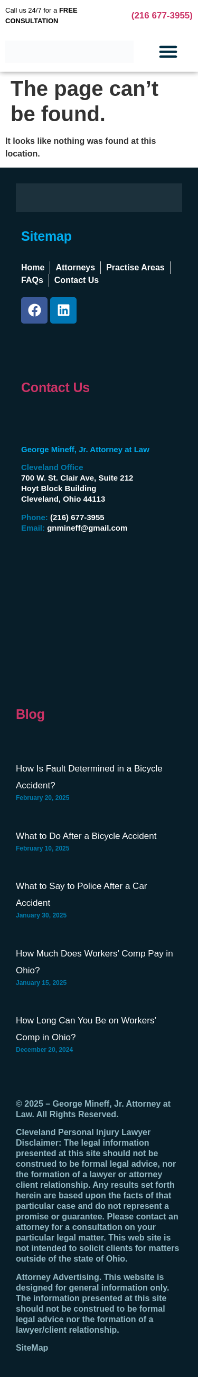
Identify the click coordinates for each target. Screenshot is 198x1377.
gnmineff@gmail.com (87, 527)
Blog (30, 714)
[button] (168, 51)
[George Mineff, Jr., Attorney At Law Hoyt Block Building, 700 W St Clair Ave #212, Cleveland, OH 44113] (84, 615)
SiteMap (32, 1347)
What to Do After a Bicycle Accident (86, 836)
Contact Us (55, 387)
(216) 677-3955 (77, 517)
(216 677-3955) (162, 16)
